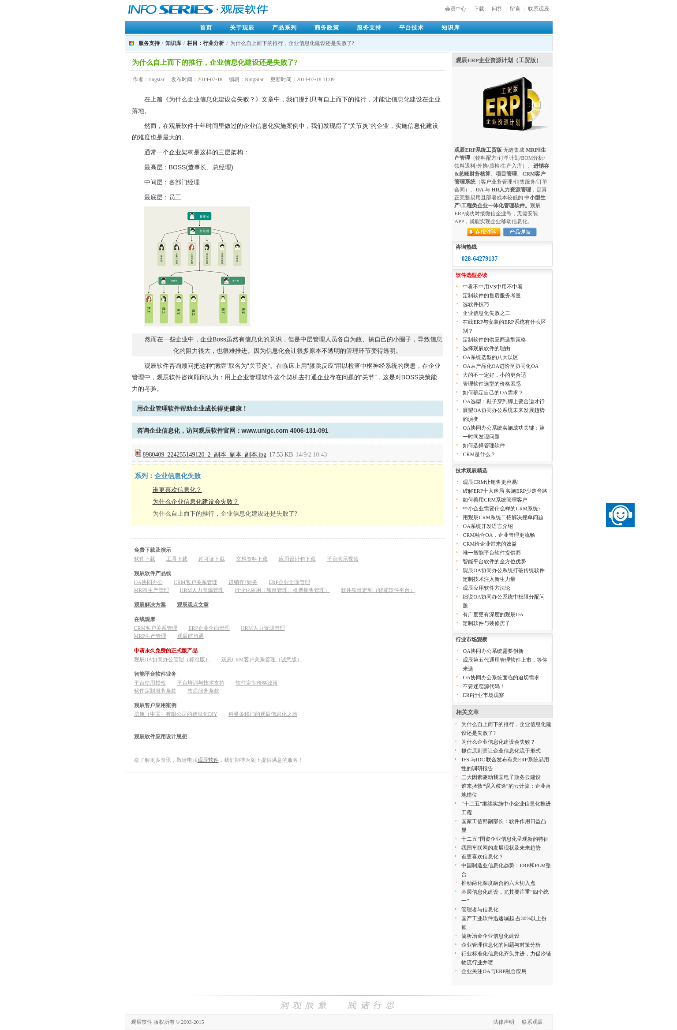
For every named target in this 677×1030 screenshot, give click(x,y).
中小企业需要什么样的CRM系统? (501, 509)
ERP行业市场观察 (483, 695)
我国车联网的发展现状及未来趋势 (501, 848)
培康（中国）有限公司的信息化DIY (175, 714)
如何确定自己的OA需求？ (493, 393)
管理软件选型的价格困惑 (492, 384)
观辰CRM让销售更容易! (491, 482)
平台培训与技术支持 (200, 683)
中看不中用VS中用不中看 (492, 287)
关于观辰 (242, 27)
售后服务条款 (203, 691)
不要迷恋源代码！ (484, 686)
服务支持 (369, 27)
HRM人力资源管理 (202, 590)
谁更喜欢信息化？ (177, 490)
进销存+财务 (243, 582)
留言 (515, 9)
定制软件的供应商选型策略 (494, 340)
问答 (497, 9)
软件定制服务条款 (155, 691)
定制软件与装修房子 (486, 623)
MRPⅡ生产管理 (151, 590)
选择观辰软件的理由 (486, 348)
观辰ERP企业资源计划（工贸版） (499, 60)
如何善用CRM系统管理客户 (495, 500)
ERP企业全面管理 (289, 582)
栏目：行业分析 (205, 43)
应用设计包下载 (297, 559)
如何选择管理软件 (484, 445)
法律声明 (503, 1022)
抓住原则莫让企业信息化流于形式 (501, 751)
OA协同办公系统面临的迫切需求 (501, 677)
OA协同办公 (148, 582)
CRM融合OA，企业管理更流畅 (499, 535)
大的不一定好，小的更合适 (494, 375)
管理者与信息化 (479, 909)
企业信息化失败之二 (486, 313)
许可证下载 (211, 559)
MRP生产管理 (150, 636)
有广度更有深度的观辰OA (493, 614)
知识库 (450, 27)
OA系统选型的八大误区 (490, 357)
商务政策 (326, 27)
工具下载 (176, 559)
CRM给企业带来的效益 (490, 544)
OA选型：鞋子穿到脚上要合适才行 (503, 401)
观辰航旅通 (190, 636)
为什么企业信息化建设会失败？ (196, 501)
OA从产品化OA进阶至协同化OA (501, 366)
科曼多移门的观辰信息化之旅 (262, 714)
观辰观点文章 (193, 605)
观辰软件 (208, 760)
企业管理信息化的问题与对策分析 (501, 945)
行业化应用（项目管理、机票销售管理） (282, 590)
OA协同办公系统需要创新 (493, 651)
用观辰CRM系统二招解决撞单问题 (503, 517)
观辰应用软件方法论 (486, 588)
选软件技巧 (476, 304)
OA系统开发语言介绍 (487, 526)
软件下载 (144, 559)
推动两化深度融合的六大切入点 (498, 883)
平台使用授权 (150, 683)
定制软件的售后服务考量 (492, 295)
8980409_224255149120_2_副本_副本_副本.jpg (204, 454)
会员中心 (455, 9)
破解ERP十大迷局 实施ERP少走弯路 (505, 491)
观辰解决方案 (150, 605)
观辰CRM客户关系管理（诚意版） (261, 659)
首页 (206, 27)
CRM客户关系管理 (195, 582)
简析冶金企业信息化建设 (490, 936)
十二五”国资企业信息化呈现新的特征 (504, 839)
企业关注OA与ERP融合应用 (493, 971)
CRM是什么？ (479, 454)
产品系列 (284, 27)
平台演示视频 (343, 559)
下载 (479, 9)
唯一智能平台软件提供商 (492, 553)
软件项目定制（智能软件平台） (378, 590)
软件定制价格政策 (257, 683)
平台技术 (411, 27)
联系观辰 (538, 9)
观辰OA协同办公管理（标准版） (172, 659)
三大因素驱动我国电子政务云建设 (501, 777)
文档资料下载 (252, 559)
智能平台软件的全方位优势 (494, 561)
